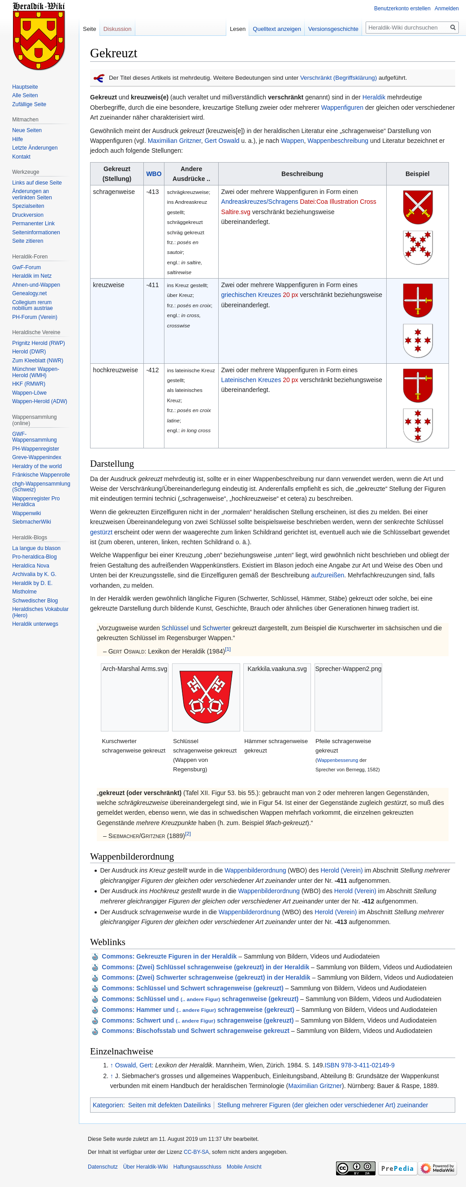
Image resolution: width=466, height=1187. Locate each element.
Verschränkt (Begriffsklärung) (338, 77)
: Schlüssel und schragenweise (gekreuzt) (200, 998)
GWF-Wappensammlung (34, 437)
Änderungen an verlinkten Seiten (32, 194)
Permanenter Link (33, 223)
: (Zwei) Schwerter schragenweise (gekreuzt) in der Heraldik (206, 977)
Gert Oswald (221, 140)
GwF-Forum (26, 267)
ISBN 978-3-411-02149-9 (359, 1065)
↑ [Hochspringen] (111, 1065)
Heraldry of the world (37, 466)
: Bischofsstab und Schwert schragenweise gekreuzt (195, 1030)
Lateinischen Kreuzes (251, 379)
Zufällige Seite (29, 104)
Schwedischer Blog (35, 601)
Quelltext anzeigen (277, 29)
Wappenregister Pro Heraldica (36, 501)
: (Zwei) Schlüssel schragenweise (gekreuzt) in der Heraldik (205, 967)
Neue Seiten (27, 130)
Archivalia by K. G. (34, 574)
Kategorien (108, 1105)
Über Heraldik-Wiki (145, 1167)
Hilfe (17, 139)
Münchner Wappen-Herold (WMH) (35, 372)
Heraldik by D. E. (32, 583)
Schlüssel (175, 628)
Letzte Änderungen (34, 148)
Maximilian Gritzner (174, 140)
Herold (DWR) (29, 351)
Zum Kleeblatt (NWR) (37, 360)
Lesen (238, 29)
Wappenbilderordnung (255, 870)
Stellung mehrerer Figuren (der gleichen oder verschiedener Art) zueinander (322, 1105)
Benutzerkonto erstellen (402, 8)
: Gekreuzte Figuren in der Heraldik (169, 956)
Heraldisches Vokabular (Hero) (40, 612)
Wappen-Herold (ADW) (39, 401)
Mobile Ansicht (244, 1167)
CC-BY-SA (196, 1152)
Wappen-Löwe (29, 393)
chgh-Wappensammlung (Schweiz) (41, 487)
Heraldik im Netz (32, 276)
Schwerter (217, 628)
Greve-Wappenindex (36, 457)
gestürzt (101, 532)
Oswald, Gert (133, 1065)
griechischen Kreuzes (251, 294)
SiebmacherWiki (31, 522)
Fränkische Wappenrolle (41, 475)
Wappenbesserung (337, 760)
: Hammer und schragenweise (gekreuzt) (198, 1009)
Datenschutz (103, 1167)
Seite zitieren (27, 241)
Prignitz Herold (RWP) (38, 343)
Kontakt (21, 157)
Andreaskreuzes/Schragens (259, 201)
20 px (290, 294)
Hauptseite (25, 87)
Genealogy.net (29, 293)
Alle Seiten (25, 95)
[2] (188, 834)
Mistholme (24, 592)
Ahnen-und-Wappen (36, 285)
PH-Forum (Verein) (34, 317)
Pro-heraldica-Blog (34, 557)
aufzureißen (327, 575)
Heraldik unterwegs (35, 624)
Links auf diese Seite (37, 183)
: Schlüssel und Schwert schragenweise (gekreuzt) (192, 988)
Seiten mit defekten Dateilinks (169, 1105)
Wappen (292, 140)
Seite (89, 29)
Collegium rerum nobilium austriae (32, 305)
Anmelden (447, 8)
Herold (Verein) (341, 870)
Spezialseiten (28, 206)
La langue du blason (36, 548)
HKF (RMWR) (28, 384)
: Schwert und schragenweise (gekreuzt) (197, 1020)
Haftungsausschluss (197, 1167)
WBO (153, 173)
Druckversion (27, 215)
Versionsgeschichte (333, 29)
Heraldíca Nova (30, 566)
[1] (228, 649)
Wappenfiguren (342, 107)
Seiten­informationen (36, 232)
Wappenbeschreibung (337, 140)
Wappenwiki (26, 513)
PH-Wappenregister (35, 449)
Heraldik (373, 97)
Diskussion (118, 29)
